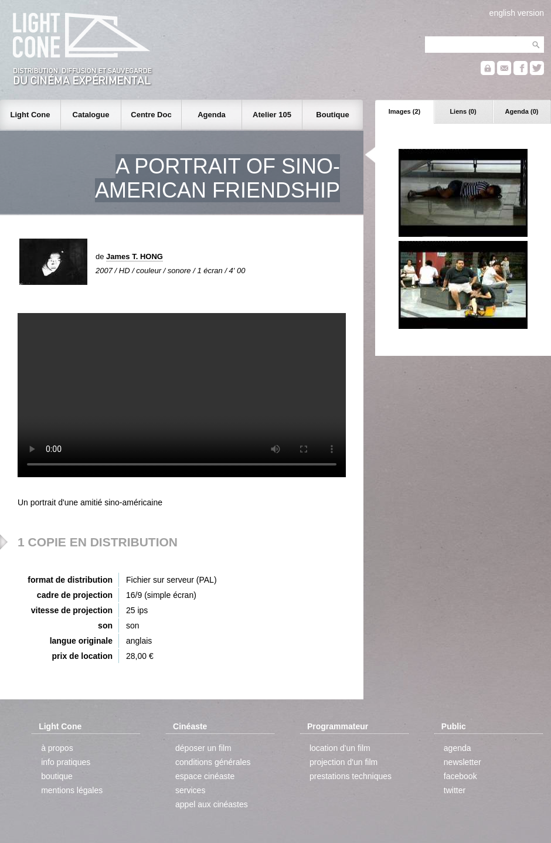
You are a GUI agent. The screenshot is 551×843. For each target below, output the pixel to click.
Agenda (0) (522, 111)
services (190, 790)
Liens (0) (463, 111)
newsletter (462, 762)
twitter (454, 790)
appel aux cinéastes (211, 804)
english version (516, 13)
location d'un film (339, 748)
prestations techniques (350, 776)
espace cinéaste (204, 776)
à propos (57, 748)
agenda (457, 748)
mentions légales (72, 790)
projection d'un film (343, 762)
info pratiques (65, 762)
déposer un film (203, 748)
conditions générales (212, 762)
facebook (460, 776)
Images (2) (404, 111)
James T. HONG (134, 256)
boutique (57, 776)
